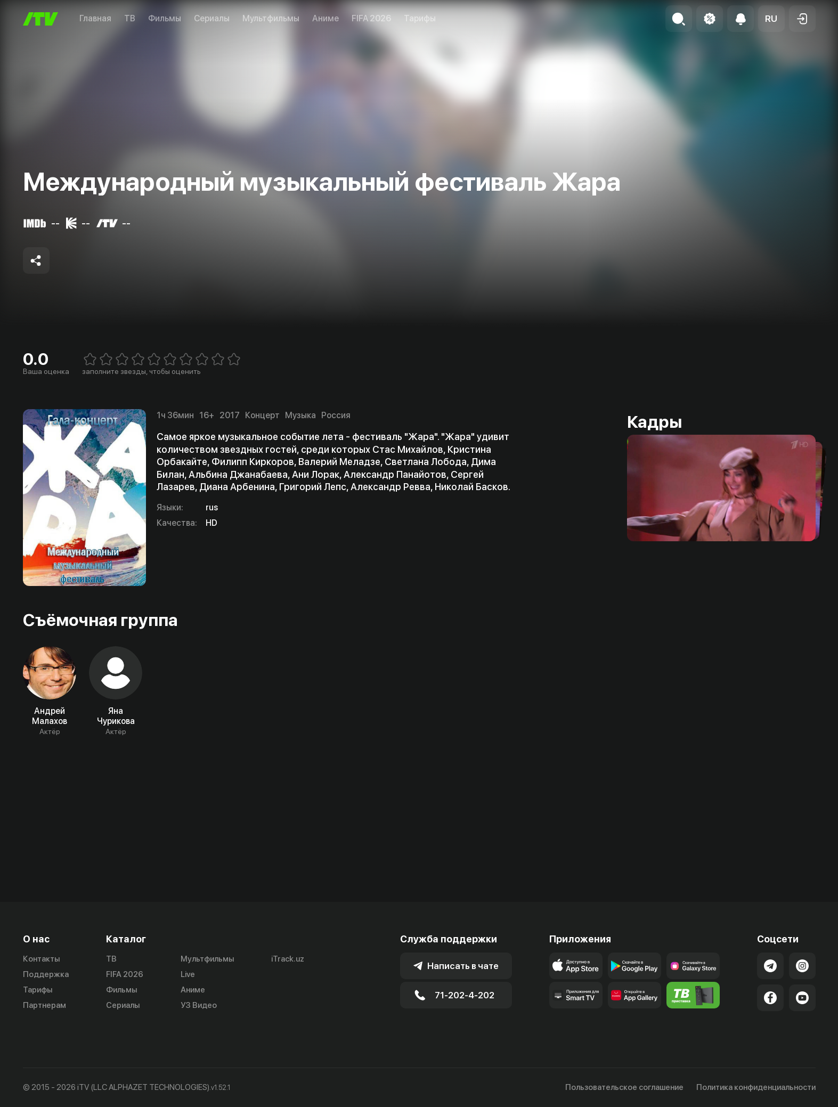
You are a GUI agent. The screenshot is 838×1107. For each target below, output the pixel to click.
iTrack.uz (287, 959)
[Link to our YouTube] (802, 997)
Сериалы (212, 18)
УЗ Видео (199, 1005)
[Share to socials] (36, 260)
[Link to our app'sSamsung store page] (693, 966)
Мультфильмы (270, 18)
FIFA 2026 (371, 18)
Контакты (41, 959)
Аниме (325, 18)
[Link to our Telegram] (770, 966)
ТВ (129, 18)
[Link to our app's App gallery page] (634, 995)
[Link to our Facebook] (770, 997)
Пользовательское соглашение (624, 1087)
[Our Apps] (576, 995)
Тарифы (420, 18)
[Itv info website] (693, 995)
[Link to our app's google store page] (634, 966)
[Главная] (40, 19)
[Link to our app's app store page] (576, 966)
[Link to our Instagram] (802, 966)
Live (188, 974)
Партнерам (44, 1005)
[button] (771, 18)
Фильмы (164, 18)
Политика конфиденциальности (756, 1087)
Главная (95, 18)
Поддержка (46, 974)
